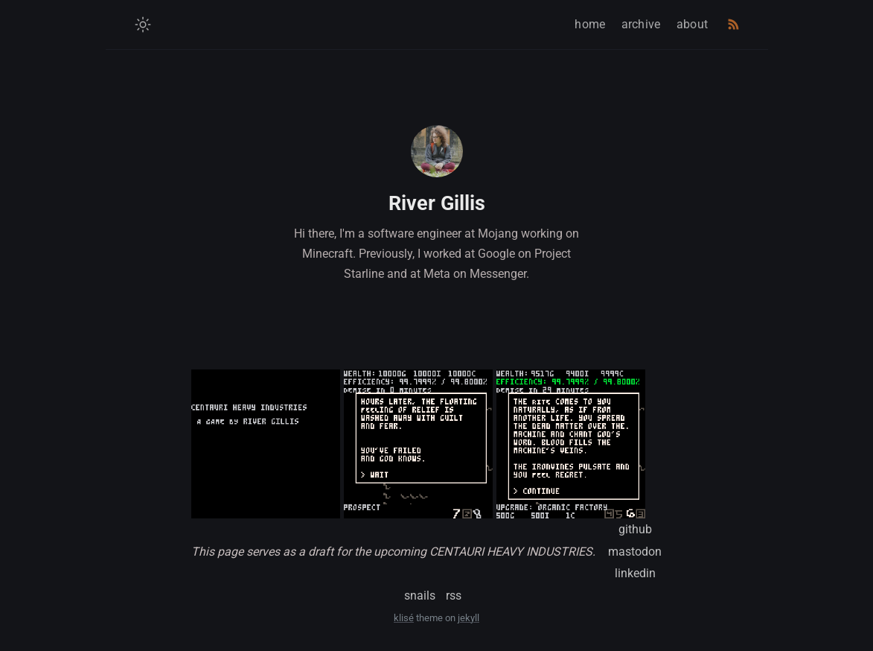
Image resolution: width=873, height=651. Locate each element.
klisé (404, 617)
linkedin (635, 573)
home (590, 24)
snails (419, 595)
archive (641, 24)
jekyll (468, 617)
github (635, 529)
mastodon (635, 551)
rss (453, 595)
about (693, 24)
